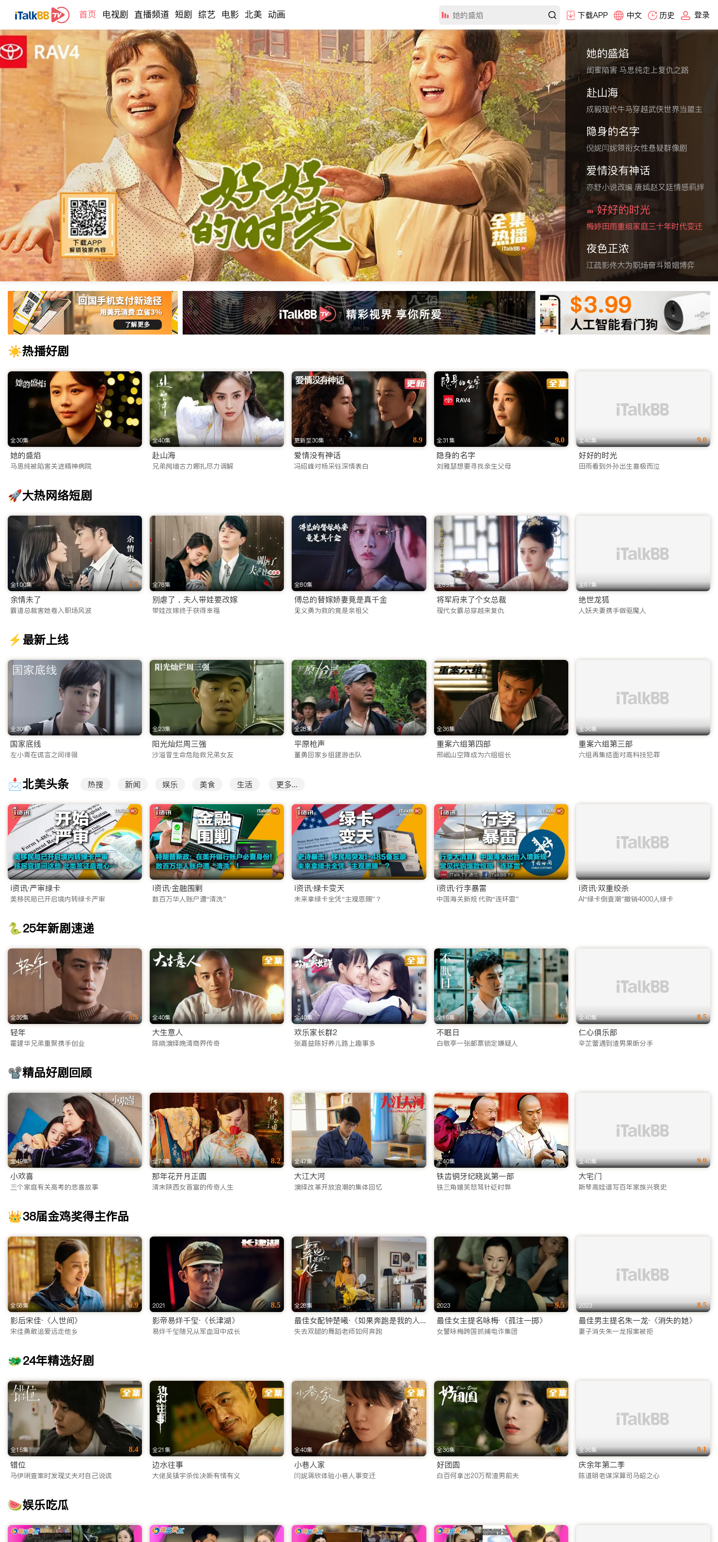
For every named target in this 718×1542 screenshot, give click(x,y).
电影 (230, 14)
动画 (276, 14)
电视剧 (115, 14)
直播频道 (151, 14)
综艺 (207, 14)
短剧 (183, 14)
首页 (87, 14)
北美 (253, 14)
